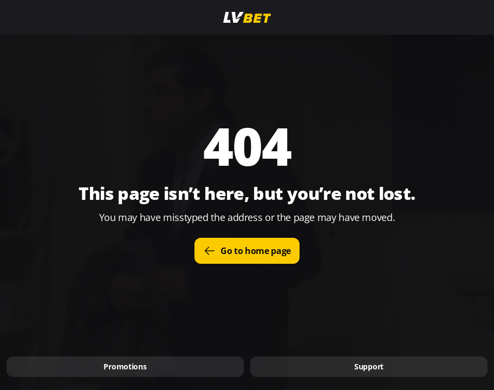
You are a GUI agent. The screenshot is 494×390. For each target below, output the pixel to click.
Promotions (124, 366)
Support (369, 366)
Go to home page (247, 250)
